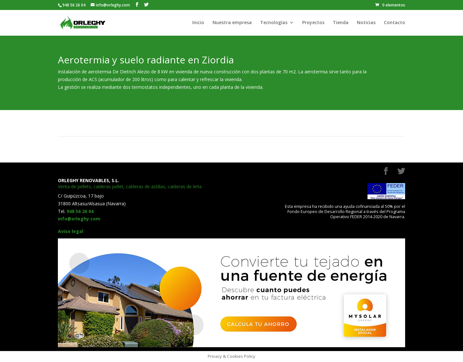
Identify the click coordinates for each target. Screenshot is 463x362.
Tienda (341, 22)
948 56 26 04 (80, 211)
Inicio (198, 22)
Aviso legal (70, 231)
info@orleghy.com (79, 219)
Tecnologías (273, 22)
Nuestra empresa (232, 22)
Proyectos (313, 22)
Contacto (394, 22)
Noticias (366, 22)
